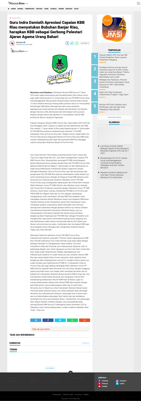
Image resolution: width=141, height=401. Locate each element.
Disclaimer (79, 394)
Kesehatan (85, 9)
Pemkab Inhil (79, 378)
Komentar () (85, 43)
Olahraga (65, 9)
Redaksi (87, 394)
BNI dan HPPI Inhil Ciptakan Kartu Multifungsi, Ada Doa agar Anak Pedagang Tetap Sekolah (116, 105)
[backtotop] (70, 373)
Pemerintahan (35, 9)
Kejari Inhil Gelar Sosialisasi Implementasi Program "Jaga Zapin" (117, 92)
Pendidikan (11, 381)
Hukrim (15, 9)
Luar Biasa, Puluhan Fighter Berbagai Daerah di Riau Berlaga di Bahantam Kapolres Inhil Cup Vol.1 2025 (114, 145)
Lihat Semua (50, 368)
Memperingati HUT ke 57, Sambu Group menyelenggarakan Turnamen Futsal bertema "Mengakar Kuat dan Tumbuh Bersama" (113, 158)
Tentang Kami (56, 394)
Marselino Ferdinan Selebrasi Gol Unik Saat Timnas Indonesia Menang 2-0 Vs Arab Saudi (113, 170)
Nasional (24, 9)
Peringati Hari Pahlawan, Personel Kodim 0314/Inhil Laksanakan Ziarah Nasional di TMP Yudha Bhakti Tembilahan (116, 83)
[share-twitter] (72, 43)
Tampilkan (85, 343)
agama (56, 9)
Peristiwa (48, 9)
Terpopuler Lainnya (114, 113)
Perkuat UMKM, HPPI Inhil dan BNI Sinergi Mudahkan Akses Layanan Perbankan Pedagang (117, 58)
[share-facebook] (67, 43)
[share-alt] (35, 320)
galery (94, 9)
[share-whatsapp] (77, 43)
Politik (54, 381)
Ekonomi (75, 9)
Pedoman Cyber (68, 394)
